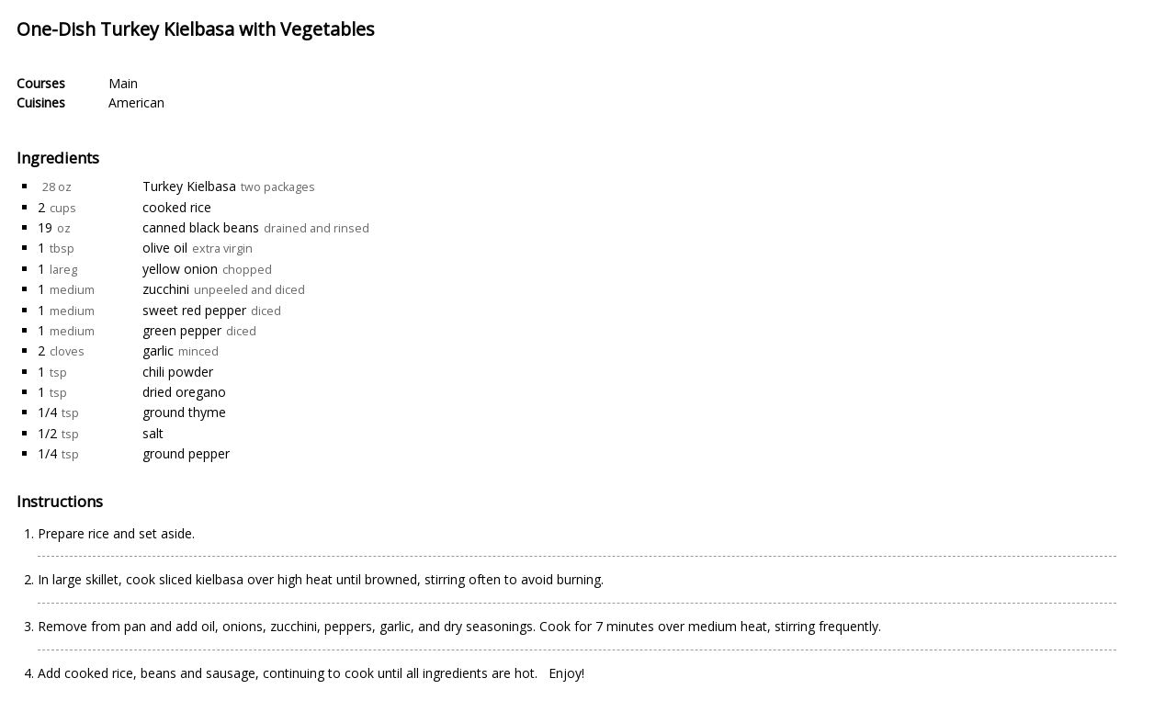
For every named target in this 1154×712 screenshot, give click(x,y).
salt (153, 433)
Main (123, 83)
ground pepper (186, 453)
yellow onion (180, 268)
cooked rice (176, 207)
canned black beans (200, 227)
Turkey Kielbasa (189, 186)
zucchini (165, 289)
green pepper (181, 330)
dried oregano (184, 392)
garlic (158, 350)
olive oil (164, 247)
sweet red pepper (194, 310)
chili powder (177, 371)
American (136, 102)
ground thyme (184, 412)
